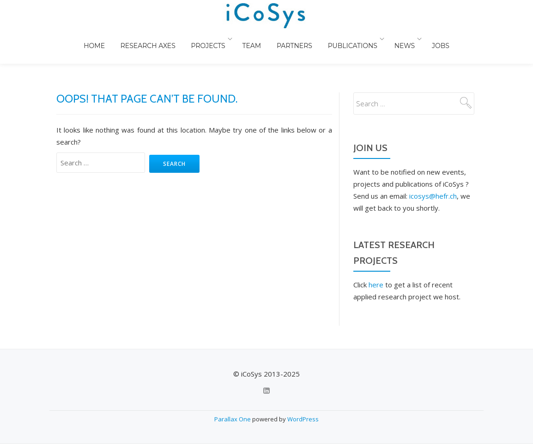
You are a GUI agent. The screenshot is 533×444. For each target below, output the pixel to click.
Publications (385, 48)
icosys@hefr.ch (433, 159)
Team (282, 48)
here (376, 247)
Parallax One (233, 419)
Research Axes (177, 48)
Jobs (472, 48)
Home (122, 48)
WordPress (303, 419)
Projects (239, 48)
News (437, 48)
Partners (326, 48)
